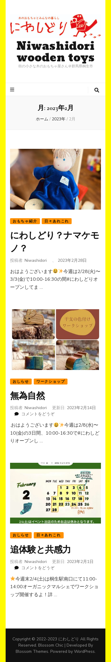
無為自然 (27, 395)
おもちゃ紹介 (25, 221)
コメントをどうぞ (37, 414)
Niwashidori (36, 260)
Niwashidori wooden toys (56, 52)
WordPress (84, 651)
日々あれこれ (56, 221)
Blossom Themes (32, 651)
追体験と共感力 (40, 549)
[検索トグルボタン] (96, 90)
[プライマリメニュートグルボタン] (13, 89)
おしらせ (21, 381)
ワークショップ (50, 381)
